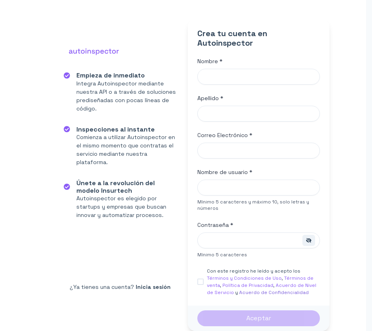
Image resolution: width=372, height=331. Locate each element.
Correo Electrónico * (224, 135)
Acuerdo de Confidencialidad (274, 292)
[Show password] (308, 240)
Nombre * (209, 61)
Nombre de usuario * (224, 172)
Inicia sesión (153, 286)
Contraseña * (215, 224)
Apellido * (210, 98)
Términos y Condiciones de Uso (244, 278)
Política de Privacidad (247, 285)
